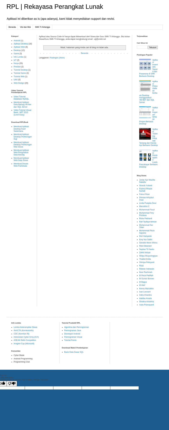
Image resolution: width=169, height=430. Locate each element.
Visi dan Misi (25, 27)
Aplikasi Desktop (21, 44)
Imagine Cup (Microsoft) (24, 343)
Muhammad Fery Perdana (146, 214)
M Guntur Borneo (146, 279)
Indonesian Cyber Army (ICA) (26, 337)
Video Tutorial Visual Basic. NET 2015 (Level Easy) (22, 112)
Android (17, 40)
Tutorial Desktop (21, 70)
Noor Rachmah (145, 272)
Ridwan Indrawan (146, 269)
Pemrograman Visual (73, 337)
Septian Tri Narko (146, 249)
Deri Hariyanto (145, 236)
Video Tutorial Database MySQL (21, 98)
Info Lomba (18, 57)
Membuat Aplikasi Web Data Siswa (21, 159)
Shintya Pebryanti (146, 262)
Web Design (19, 83)
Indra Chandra (145, 295)
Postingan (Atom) (57, 58)
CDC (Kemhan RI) (21, 334)
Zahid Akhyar (144, 252)
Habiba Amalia (145, 298)
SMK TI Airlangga (42, 27)
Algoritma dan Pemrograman (76, 327)
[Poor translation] (12, 383)
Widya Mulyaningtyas (148, 256)
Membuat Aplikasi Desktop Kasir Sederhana (21, 128)
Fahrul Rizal (144, 194)
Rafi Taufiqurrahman (148, 222)
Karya (16, 63)
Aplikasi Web (19, 47)
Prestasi (17, 67)
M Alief (142, 285)
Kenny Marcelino (146, 288)
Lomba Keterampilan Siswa (25, 327)
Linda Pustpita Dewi (147, 203)
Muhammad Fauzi (147, 210)
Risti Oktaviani (145, 246)
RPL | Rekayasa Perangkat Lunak (54, 6)
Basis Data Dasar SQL (74, 352)
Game (16, 53)
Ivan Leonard (144, 292)
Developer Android (72, 334)
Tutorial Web (19, 76)
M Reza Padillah (146, 275)
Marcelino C (144, 206)
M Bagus (143, 282)
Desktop (17, 50)
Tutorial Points (70, 340)
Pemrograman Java (72, 330)
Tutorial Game (20, 73)
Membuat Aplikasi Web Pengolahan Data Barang (21, 152)
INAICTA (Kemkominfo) (24, 330)
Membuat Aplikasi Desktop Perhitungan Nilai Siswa (23, 144)
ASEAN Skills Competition (25, 340)
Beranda (12, 27)
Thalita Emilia (145, 259)
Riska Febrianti (145, 218)
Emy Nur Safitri (145, 239)
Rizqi (141, 266)
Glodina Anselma (146, 301)
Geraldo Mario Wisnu (148, 243)
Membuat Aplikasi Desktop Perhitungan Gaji (23, 136)
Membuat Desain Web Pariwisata (21, 165)
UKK (16, 80)
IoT (15, 60)
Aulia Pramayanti (146, 305)
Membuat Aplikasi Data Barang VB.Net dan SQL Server (22, 104)
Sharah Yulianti (145, 185)
